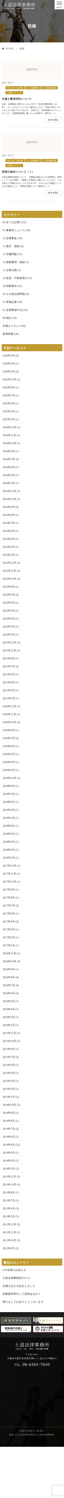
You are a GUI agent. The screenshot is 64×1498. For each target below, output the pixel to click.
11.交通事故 (33, 113)
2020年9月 (9, 781)
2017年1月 (9, 996)
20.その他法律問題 (14, 345)
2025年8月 (9, 438)
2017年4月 (9, 972)
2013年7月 (9, 1251)
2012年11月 (9, 1283)
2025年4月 (9, 454)
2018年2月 (9, 900)
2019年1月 (9, 868)
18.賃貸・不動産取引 (15, 329)
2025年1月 (9, 470)
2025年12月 (9, 430)
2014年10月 (9, 1155)
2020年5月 (9, 805)
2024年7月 (9, 510)
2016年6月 (9, 1044)
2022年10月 (9, 629)
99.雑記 (7, 369)
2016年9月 (9, 1020)
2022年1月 (9, 685)
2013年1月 (9, 1267)
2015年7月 (9, 1108)
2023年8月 (9, 566)
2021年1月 (9, 749)
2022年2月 (9, 677)
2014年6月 (9, 1187)
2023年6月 (9, 582)
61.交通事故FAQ (12, 361)
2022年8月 (9, 637)
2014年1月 (9, 1219)
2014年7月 (9, 1179)
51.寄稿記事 (49, 113)
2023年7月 (9, 574)
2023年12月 (9, 542)
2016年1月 (9, 1076)
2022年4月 (9, 669)
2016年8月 (9, 1028)
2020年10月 (9, 773)
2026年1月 (9, 422)
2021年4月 (9, 733)
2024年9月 (9, 502)
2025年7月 (9, 446)
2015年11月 (9, 1084)
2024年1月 (9, 534)
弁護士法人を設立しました (19, 1337)
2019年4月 (9, 860)
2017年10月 (9, 932)
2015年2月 (9, 1139)
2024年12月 (9, 478)
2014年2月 (9, 1211)
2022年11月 (9, 621)
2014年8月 (9, 1171)
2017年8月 (9, 948)
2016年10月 (9, 1012)
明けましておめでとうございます (23, 1352)
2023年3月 (9, 597)
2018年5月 (9, 892)
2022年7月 (9, 645)
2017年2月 (9, 988)
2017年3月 (9, 980)
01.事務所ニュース (14, 281)
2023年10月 (9, 550)
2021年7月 (9, 717)
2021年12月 (9, 693)
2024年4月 (9, 518)
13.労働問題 (10, 305)
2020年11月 (9, 765)
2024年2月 (9, 526)
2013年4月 (9, 1259)
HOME (10, 48)
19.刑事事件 (10, 337)
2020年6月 (9, 797)
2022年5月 (9, 661)
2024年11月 (9, 486)
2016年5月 (9, 1052)
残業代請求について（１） (18, 223)
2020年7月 (9, 789)
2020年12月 (9, 757)
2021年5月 (9, 725)
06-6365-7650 (32, 1415)
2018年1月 (9, 908)
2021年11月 (9, 701)
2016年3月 (9, 1068)
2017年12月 (9, 916)
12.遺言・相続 (11, 297)
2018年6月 (9, 884)
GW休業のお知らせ (14, 1321)
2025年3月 (9, 462)
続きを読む (53, 145)
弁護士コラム (14, 118)
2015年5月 (9, 1116)
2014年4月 (9, 1195)
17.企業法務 (10, 321)
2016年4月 (9, 1060)
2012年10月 (9, 1291)
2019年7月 (9, 845)
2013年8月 (9, 1243)
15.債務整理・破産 (14, 313)
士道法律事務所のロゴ (16, 1329)
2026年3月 (9, 414)
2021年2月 (9, 741)
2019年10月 (9, 829)
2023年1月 (9, 605)
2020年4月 (9, 813)
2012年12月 (9, 1275)
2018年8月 (9, 876)
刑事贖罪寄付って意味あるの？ (22, 1345)
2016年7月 (9, 1036)
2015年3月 (9, 1131)
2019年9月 (9, 837)
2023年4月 (9, 589)
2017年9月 (9, 940)
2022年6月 (9, 653)
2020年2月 (9, 821)
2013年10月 (9, 1235)
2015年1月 (9, 1147)
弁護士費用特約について (17, 124)
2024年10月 (9, 494)
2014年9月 (9, 1163)
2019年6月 (9, 853)
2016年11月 (9, 1004)
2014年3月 (9, 1203)
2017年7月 (9, 956)
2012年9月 (9, 1299)
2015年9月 (9, 1100)
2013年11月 (9, 1227)
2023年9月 (9, 558)
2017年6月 (9, 964)
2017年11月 (9, 924)
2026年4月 (9, 406)
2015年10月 (9, 1092)
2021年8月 (9, 709)
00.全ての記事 (15, 113)
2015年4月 (9, 1124)
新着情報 (8, 384)
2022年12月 (9, 613)
